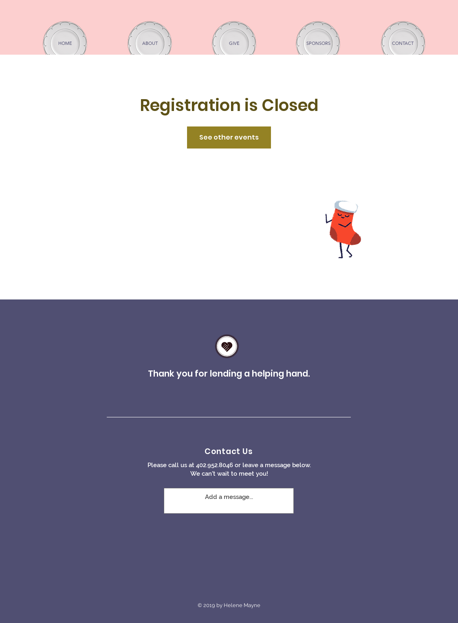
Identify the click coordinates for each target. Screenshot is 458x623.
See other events (229, 137)
